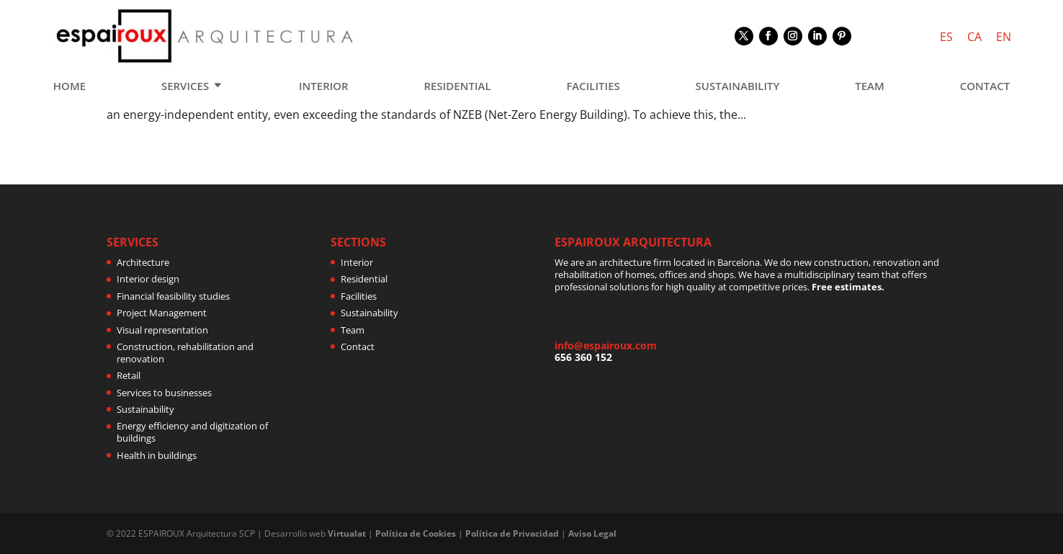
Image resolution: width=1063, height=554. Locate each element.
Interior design (148, 278)
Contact (357, 346)
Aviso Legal (592, 533)
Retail (128, 375)
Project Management (162, 312)
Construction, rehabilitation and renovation (185, 352)
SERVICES (185, 87)
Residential (364, 278)
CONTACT (985, 87)
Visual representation (162, 329)
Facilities (359, 296)
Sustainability (145, 409)
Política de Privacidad (512, 533)
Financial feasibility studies (173, 296)
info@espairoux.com (606, 345)
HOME (69, 87)
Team (352, 329)
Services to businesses (164, 392)
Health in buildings (157, 455)
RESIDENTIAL (457, 87)
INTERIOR (324, 87)
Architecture (143, 262)
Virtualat (347, 533)
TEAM (869, 87)
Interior (357, 262)
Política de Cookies (415, 533)
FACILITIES (592, 87)
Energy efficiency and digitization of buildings (192, 431)
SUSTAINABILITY (738, 87)
